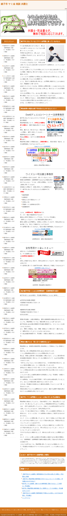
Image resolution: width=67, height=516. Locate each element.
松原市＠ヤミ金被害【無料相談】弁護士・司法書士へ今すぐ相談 (8, 392)
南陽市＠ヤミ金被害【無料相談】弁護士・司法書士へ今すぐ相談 (8, 291)
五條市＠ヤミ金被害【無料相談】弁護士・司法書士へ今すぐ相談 (8, 432)
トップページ (26, 498)
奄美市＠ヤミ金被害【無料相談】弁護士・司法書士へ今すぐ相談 (8, 48)
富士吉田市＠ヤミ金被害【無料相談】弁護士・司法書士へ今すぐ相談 (8, 119)
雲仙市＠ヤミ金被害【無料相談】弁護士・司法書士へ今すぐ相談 (8, 139)
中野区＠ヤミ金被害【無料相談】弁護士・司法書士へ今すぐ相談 (8, 200)
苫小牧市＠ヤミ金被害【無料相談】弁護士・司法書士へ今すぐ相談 (8, 230)
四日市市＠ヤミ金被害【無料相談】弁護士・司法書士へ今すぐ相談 (8, 210)
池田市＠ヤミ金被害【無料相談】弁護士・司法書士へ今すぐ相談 (8, 89)
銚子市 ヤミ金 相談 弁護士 (14, 4)
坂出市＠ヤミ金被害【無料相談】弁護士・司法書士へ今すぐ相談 (8, 149)
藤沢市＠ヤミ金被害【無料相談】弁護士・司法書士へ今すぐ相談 (8, 382)
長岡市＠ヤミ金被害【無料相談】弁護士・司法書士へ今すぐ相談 (8, 59)
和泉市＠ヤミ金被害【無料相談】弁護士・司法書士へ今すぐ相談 (8, 271)
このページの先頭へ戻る (59, 506)
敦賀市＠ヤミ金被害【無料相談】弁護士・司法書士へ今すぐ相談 (8, 159)
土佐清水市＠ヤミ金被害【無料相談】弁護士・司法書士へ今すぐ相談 (8, 190)
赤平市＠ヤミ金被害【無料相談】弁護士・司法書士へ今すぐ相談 (8, 331)
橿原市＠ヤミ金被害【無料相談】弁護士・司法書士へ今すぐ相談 (8, 412)
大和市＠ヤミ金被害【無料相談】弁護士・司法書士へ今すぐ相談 (8, 371)
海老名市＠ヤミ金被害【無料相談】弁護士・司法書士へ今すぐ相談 (8, 260)
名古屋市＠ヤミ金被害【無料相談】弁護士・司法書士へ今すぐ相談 (8, 301)
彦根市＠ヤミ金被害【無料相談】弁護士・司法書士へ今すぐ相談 (8, 180)
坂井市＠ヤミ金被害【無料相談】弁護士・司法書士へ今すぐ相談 (8, 170)
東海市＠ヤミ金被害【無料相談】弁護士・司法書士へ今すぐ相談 (8, 311)
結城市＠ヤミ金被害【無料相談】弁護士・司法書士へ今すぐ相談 (8, 250)
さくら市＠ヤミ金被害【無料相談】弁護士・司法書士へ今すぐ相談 (8, 79)
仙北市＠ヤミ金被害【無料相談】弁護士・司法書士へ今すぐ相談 (8, 281)
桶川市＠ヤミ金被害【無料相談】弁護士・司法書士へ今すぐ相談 (8, 240)
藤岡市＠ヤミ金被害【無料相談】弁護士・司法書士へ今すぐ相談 (8, 422)
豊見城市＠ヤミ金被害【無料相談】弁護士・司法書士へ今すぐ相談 (8, 109)
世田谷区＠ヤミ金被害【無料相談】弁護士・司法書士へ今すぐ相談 (8, 341)
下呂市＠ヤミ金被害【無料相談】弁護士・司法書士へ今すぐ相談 (8, 402)
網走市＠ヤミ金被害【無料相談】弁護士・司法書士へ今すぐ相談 (8, 99)
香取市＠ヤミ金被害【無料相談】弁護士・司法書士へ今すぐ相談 (8, 220)
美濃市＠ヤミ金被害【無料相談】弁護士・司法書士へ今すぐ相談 (8, 129)
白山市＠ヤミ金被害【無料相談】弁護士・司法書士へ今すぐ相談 (8, 69)
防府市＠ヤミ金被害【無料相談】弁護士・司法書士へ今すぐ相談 (8, 351)
